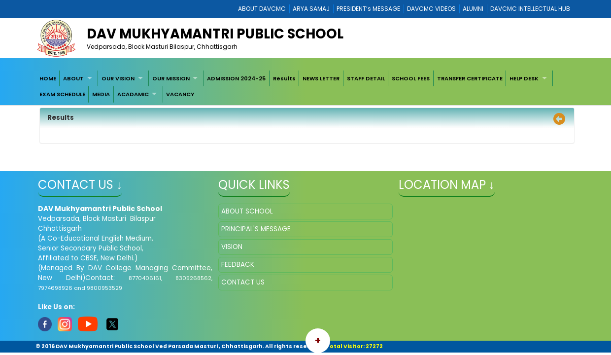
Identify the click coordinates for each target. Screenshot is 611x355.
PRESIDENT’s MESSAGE (368, 8)
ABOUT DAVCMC (262, 8)
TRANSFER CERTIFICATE (470, 78)
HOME (47, 78)
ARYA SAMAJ (311, 8)
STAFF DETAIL (366, 78)
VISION (231, 246)
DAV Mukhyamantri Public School (215, 33)
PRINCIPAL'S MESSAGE (256, 229)
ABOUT (73, 78)
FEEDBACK (237, 264)
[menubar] (305, 87)
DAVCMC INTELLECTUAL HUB (530, 8)
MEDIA (101, 94)
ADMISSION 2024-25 (236, 78)
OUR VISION (118, 78)
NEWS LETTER (321, 78)
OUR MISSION (171, 78)
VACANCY (180, 94)
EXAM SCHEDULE (62, 94)
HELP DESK (524, 78)
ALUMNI (473, 8)
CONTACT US (243, 282)
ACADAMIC (133, 94)
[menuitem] (48, 78)
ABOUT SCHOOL (247, 211)
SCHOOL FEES (411, 78)
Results (284, 78)
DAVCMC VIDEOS (431, 8)
